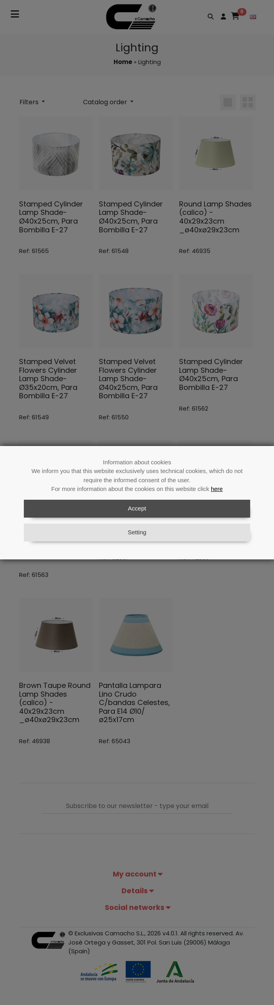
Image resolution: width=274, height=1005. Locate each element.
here (217, 488)
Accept (137, 508)
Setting (137, 532)
